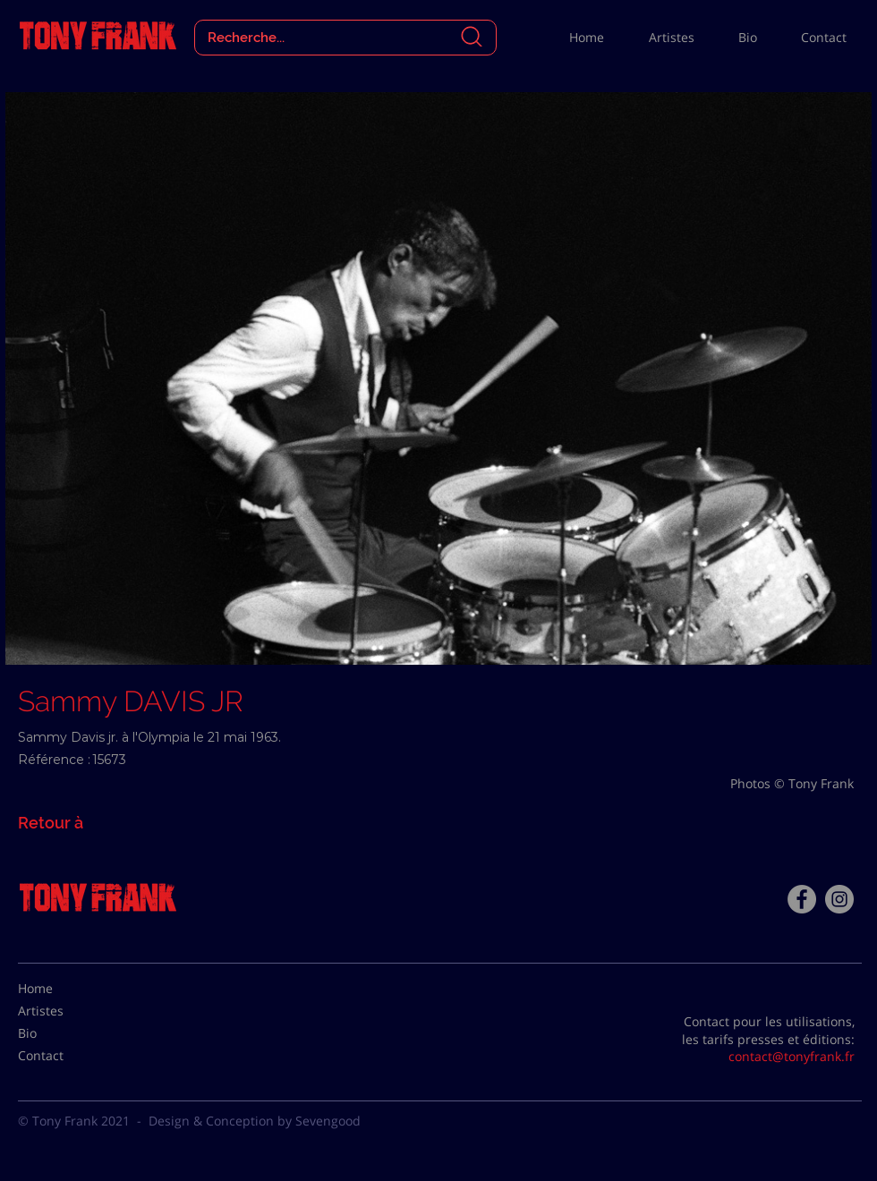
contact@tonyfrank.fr (791, 1056)
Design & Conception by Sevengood (255, 1120)
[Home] (62, 988)
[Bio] (62, 1033)
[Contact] (62, 1056)
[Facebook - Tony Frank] (802, 899)
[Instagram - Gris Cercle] (839, 899)
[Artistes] (62, 1011)
